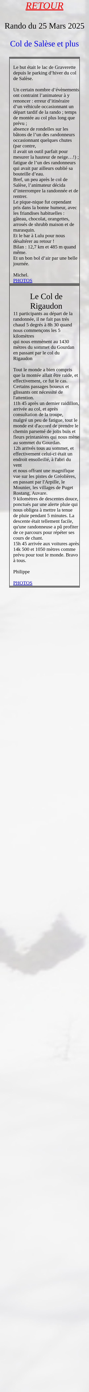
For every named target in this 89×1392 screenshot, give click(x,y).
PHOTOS (22, 280)
